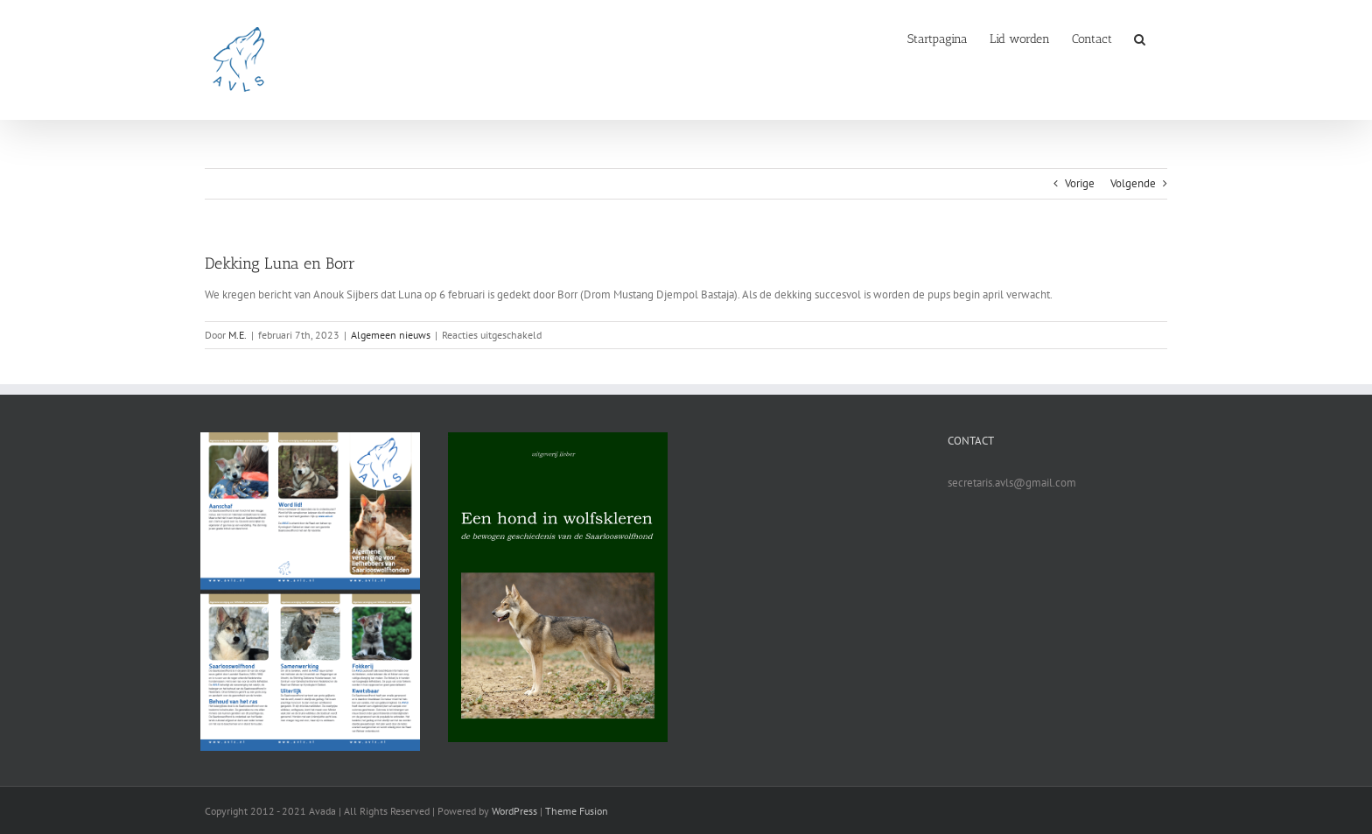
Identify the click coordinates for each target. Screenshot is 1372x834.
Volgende (1133, 183)
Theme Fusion (576, 810)
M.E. (237, 334)
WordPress (514, 810)
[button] (1139, 37)
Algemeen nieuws (390, 334)
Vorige (1080, 183)
